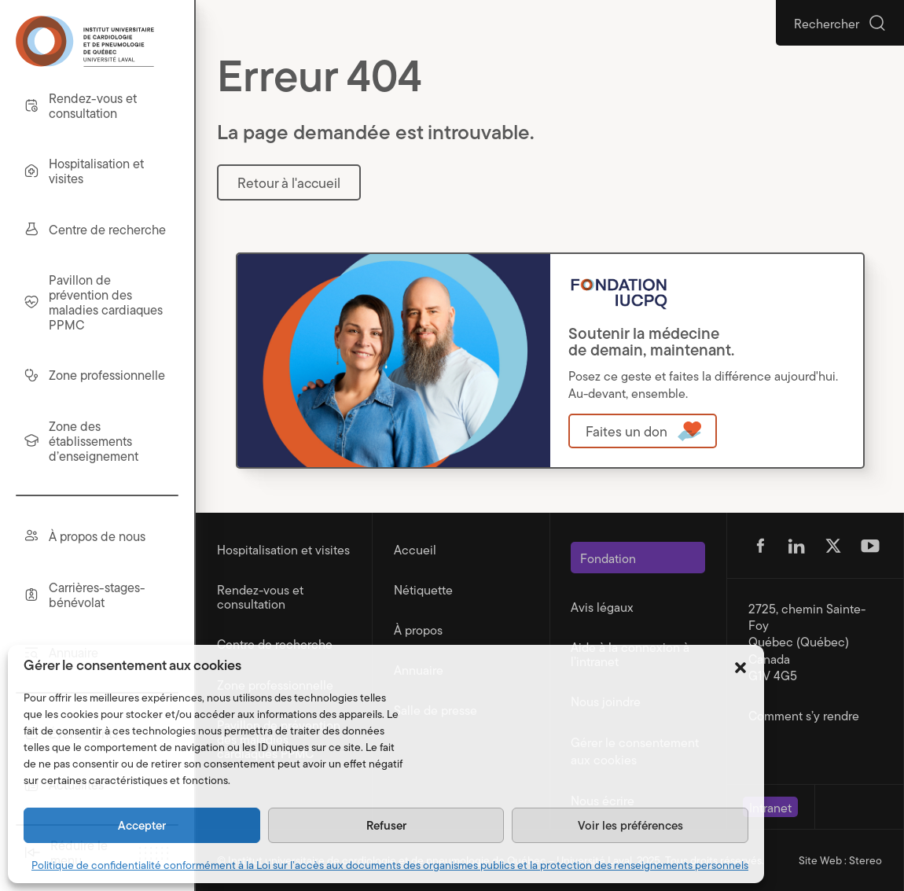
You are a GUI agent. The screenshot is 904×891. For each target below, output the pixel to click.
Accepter (142, 824)
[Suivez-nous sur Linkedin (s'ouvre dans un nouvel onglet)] (796, 546)
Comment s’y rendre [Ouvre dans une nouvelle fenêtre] (803, 714)
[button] (740, 665)
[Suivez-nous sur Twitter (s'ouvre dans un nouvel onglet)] (833, 546)
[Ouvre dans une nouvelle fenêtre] (642, 431)
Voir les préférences (630, 824)
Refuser (386, 824)
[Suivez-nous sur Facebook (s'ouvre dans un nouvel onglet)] (760, 546)
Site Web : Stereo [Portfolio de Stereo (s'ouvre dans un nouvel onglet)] (840, 860)
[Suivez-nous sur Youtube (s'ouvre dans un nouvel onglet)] (870, 546)
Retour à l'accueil (288, 182)
